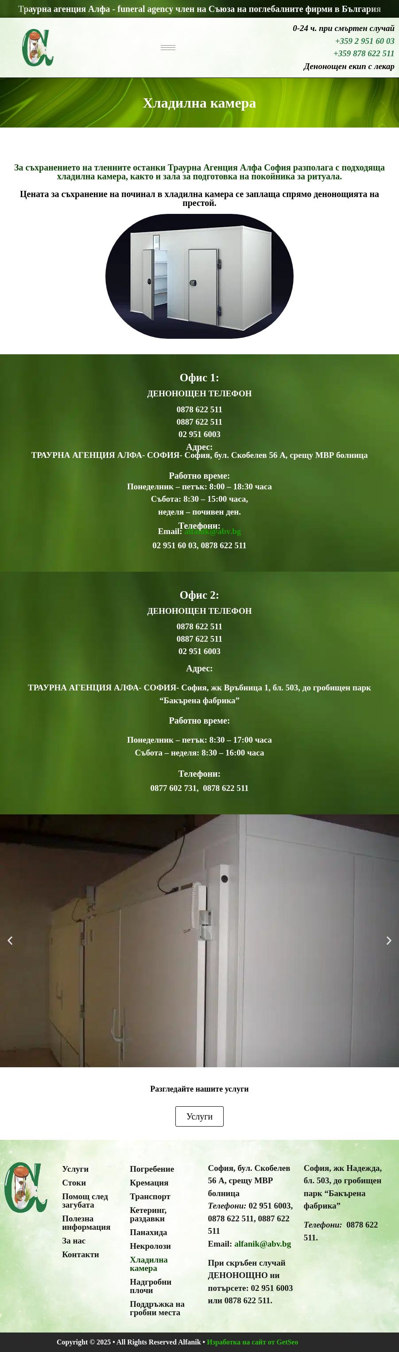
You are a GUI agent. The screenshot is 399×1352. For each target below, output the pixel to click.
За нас (73, 1240)
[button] (9, 940)
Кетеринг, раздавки (148, 1214)
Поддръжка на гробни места (157, 1308)
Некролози (150, 1246)
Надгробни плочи (150, 1286)
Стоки (74, 1182)
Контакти (80, 1254)
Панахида (148, 1232)
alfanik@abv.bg (212, 531)
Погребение (152, 1169)
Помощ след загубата (85, 1200)
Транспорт (150, 1196)
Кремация (149, 1182)
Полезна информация (86, 1223)
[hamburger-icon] (168, 48)
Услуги (75, 1169)
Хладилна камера (149, 1264)
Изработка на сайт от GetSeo (252, 1342)
